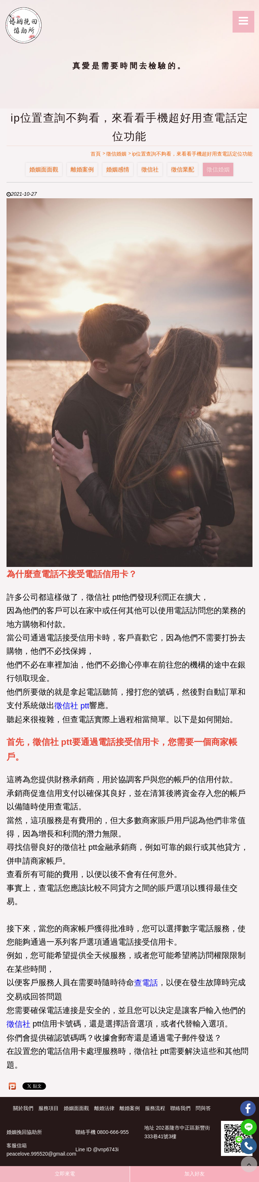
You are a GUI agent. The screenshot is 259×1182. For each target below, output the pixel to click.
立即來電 (65, 1174)
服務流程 (155, 1108)
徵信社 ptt (71, 705)
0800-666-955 (113, 1132)
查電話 (146, 983)
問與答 (203, 1108)
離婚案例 (82, 169)
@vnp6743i (105, 1150)
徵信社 (150, 169)
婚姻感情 (117, 169)
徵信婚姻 (218, 169)
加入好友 (194, 1174)
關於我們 (23, 1108)
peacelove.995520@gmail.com (41, 1154)
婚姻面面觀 (43, 169)
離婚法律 (104, 1108)
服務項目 (48, 1108)
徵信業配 (182, 169)
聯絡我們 (180, 1108)
